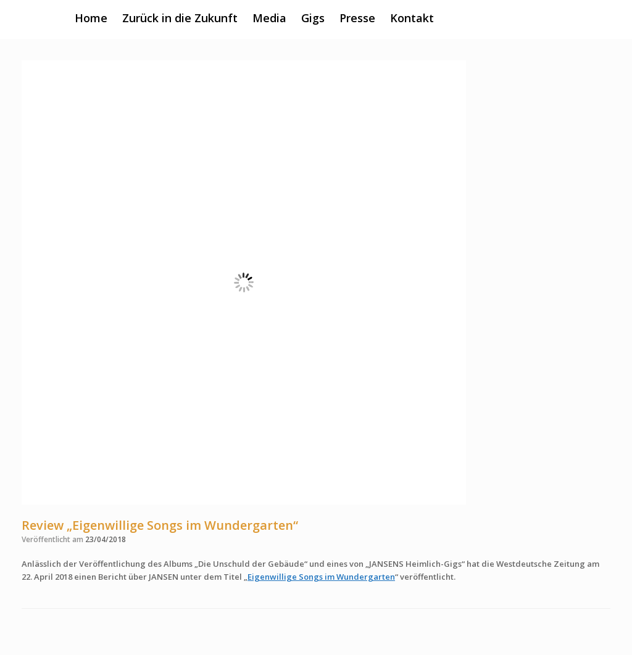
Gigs (313, 17)
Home (91, 17)
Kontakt (412, 17)
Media (269, 17)
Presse (357, 17)
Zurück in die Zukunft (180, 17)
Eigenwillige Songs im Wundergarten (321, 576)
